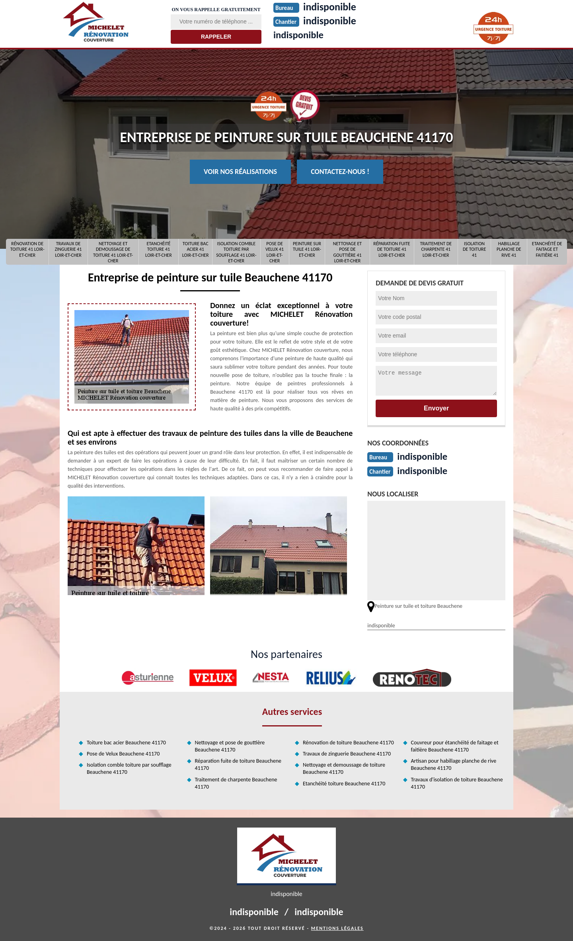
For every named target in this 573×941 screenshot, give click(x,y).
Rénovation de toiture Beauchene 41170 (348, 741)
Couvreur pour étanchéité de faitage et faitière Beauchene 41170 (455, 745)
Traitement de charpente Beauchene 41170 (236, 782)
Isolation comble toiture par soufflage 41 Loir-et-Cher (236, 252)
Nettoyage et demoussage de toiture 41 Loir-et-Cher (113, 252)
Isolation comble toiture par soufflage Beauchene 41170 (129, 768)
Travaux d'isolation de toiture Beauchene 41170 (457, 782)
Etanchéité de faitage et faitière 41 (547, 249)
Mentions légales (337, 927)
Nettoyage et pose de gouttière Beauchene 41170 (230, 745)
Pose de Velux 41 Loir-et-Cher (274, 252)
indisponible (299, 34)
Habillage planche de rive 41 (509, 249)
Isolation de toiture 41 (474, 249)
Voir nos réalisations (240, 171)
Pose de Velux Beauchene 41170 (123, 753)
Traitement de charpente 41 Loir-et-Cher (436, 249)
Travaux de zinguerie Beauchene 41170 (347, 753)
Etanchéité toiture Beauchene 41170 (344, 782)
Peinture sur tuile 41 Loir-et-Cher (307, 249)
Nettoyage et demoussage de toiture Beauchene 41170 (344, 768)
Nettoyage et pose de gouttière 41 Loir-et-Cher (347, 252)
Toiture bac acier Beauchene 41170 (126, 741)
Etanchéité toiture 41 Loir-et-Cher (158, 249)
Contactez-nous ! (340, 171)
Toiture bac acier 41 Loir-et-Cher (195, 249)
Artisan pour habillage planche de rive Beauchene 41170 (454, 764)
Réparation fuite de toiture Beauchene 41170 (238, 764)
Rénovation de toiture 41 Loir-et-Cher (27, 249)
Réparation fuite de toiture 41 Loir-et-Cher (391, 249)
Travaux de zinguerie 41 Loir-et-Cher (68, 249)
